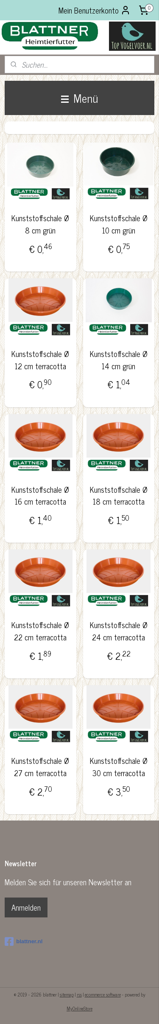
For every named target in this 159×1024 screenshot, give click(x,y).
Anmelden (26, 907)
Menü (79, 97)
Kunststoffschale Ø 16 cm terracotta (40, 495)
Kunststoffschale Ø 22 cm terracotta (40, 631)
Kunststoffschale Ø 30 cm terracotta (119, 767)
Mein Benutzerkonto (95, 10)
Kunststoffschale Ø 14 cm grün (119, 360)
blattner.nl (23, 941)
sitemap (67, 994)
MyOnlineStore (79, 1008)
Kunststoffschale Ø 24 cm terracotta (119, 631)
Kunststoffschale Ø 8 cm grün (40, 224)
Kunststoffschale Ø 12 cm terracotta (40, 360)
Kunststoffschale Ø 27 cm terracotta (40, 767)
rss (79, 994)
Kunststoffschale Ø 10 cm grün (119, 224)
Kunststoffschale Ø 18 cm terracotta (119, 495)
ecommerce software (103, 994)
